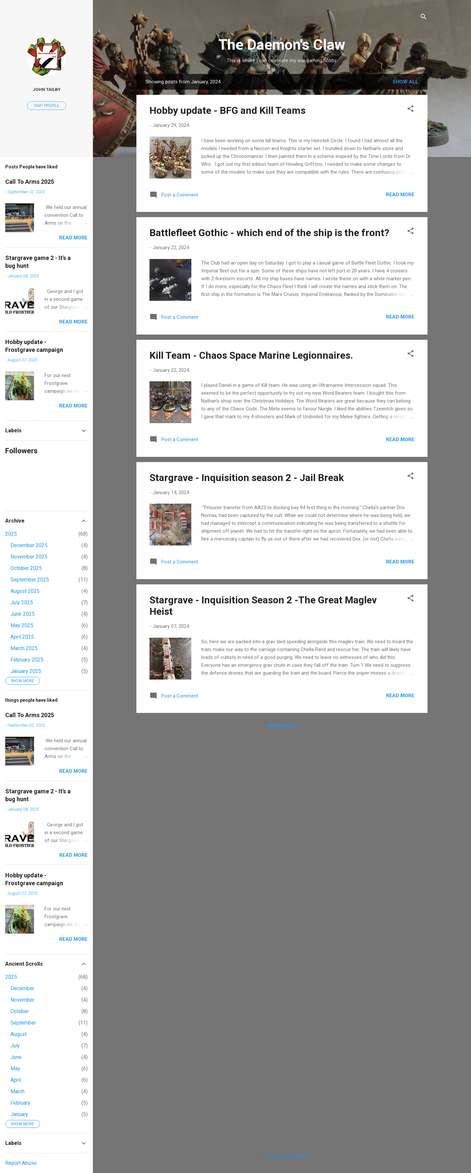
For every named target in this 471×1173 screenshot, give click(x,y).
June (16, 1057)
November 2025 (28, 557)
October (19, 1011)
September (23, 1023)
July (15, 1046)
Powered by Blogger (282, 1156)
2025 (11, 534)
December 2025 (28, 545)
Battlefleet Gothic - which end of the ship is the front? (269, 232)
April (15, 1080)
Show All (405, 82)
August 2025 (25, 591)
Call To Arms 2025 (29, 181)
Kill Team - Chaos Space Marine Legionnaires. (251, 355)
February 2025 (27, 660)
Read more (400, 195)
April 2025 (22, 637)
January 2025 (25, 671)
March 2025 (24, 648)
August (18, 1034)
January (19, 1114)
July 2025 (21, 602)
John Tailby (47, 89)
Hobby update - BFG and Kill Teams (227, 110)
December (22, 988)
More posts (282, 725)
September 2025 (29, 580)
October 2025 (26, 568)
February (20, 1103)
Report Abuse (21, 1163)
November (22, 1000)
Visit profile (46, 105)
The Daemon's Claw (281, 44)
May (15, 1068)
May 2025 (21, 625)
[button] (410, 110)
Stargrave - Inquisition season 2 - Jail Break (246, 477)
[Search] (423, 18)
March (17, 1091)
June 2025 (22, 614)
